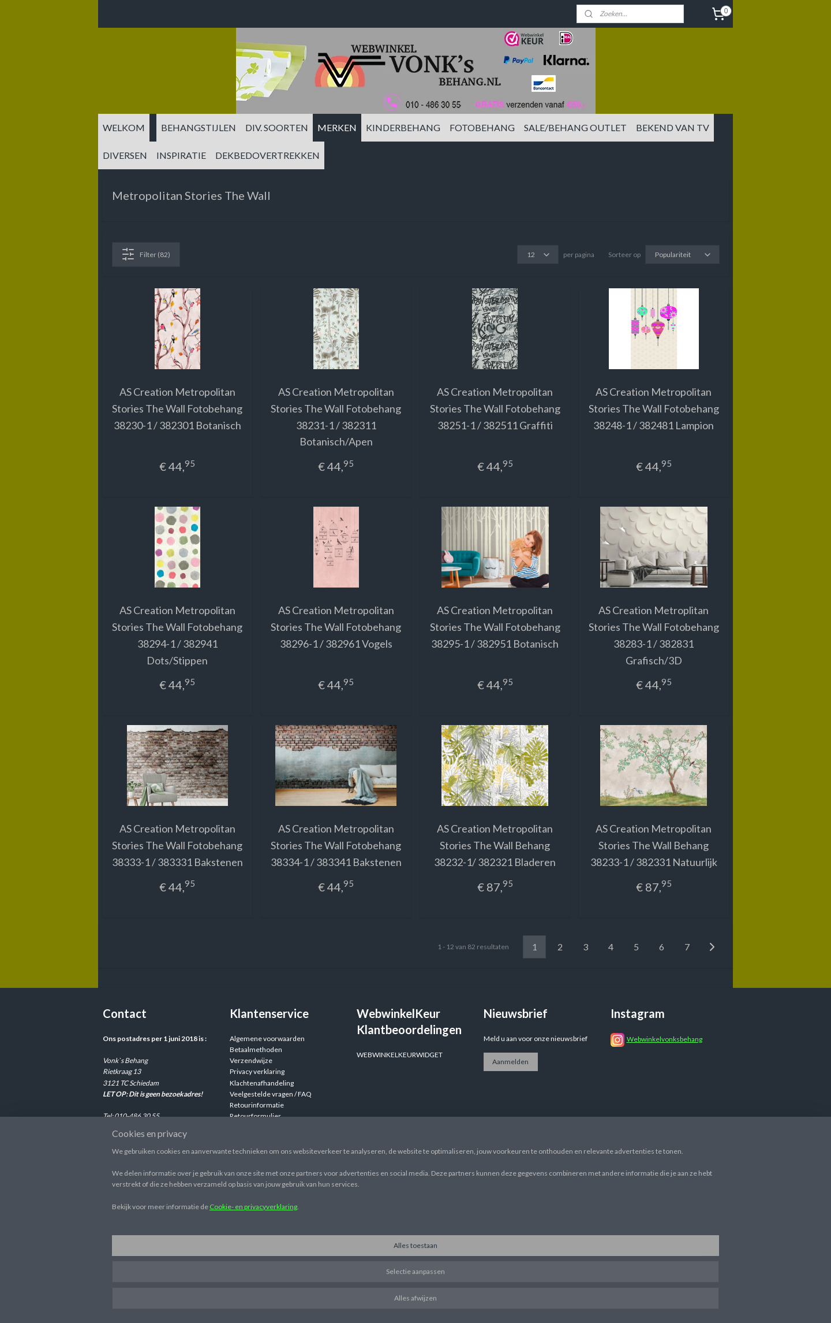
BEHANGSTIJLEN (198, 127)
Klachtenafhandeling (262, 1083)
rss (505, 1302)
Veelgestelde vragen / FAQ (271, 1094)
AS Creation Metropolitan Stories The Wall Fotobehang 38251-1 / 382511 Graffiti (495, 408)
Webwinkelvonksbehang (664, 1039)
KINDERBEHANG (403, 127)
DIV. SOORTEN (276, 127)
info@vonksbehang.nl (157, 1149)
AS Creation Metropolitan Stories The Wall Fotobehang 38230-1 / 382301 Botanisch (177, 408)
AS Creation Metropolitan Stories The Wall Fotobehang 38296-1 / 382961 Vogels (336, 627)
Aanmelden (510, 1061)
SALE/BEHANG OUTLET (575, 127)
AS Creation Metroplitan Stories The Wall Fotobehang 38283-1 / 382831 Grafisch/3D (654, 635)
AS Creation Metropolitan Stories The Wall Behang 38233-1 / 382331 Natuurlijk (653, 845)
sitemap (484, 1302)
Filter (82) (145, 254)
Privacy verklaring (257, 1071)
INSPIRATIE (181, 155)
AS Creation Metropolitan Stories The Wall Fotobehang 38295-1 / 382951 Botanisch (495, 627)
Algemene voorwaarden (267, 1038)
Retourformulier (255, 1116)
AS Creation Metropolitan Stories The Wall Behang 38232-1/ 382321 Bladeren (495, 845)
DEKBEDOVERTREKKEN (267, 155)
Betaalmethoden (256, 1049)
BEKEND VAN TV (672, 127)
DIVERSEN (125, 155)
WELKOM (124, 127)
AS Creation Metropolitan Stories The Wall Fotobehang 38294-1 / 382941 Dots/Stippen (177, 635)
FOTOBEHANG (482, 127)
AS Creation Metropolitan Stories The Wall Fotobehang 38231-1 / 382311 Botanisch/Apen (336, 416)
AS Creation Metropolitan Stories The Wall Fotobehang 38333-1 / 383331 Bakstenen (177, 845)
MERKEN (337, 127)
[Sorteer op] (682, 254)
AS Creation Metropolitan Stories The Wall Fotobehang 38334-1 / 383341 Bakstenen (336, 845)
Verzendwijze (251, 1060)
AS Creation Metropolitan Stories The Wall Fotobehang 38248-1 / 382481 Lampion (654, 408)
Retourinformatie (257, 1105)
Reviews (243, 1127)
